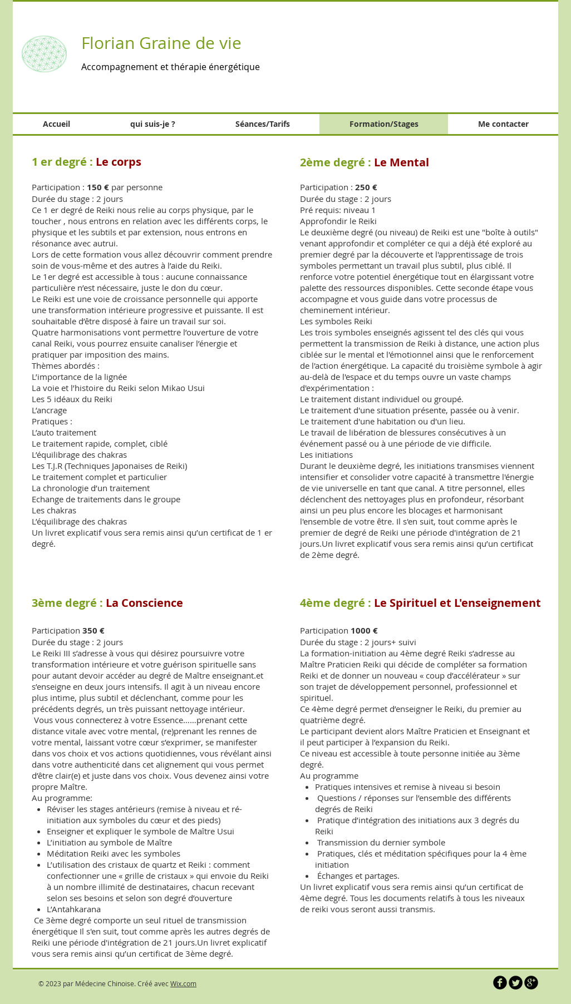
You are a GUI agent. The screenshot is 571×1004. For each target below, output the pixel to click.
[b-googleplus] (531, 983)
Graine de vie (192, 43)
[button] (433, 50)
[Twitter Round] (516, 983)
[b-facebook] (500, 983)
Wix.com (183, 983)
